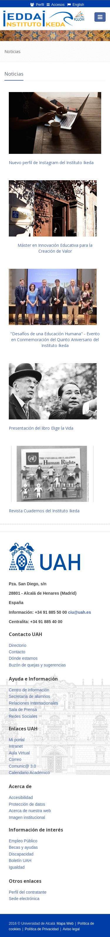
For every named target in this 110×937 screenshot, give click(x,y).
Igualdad (17, 867)
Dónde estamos (23, 658)
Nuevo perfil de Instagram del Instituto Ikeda (51, 162)
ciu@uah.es (79, 612)
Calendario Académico (29, 772)
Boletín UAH (20, 860)
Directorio (17, 645)
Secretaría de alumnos (29, 696)
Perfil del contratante (27, 892)
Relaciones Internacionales (33, 703)
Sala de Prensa (23, 709)
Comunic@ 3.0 (22, 766)
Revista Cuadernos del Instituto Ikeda (44, 510)
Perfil (37, 5)
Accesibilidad (21, 797)
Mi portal (17, 739)
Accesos (56, 5)
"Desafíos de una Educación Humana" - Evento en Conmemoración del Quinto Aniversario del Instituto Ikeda (55, 339)
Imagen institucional (27, 817)
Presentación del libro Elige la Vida (41, 428)
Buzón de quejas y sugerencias (37, 665)
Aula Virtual (19, 753)
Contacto (17, 651)
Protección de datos (27, 804)
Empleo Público (23, 841)
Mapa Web (65, 923)
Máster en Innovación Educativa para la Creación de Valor (55, 248)
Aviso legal (71, 929)
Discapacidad (21, 854)
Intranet (16, 746)
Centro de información (29, 690)
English (75, 5)
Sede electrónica (24, 898)
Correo (15, 759)
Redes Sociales (23, 716)
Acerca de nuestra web (30, 810)
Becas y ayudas (23, 847)
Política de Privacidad (42, 929)
